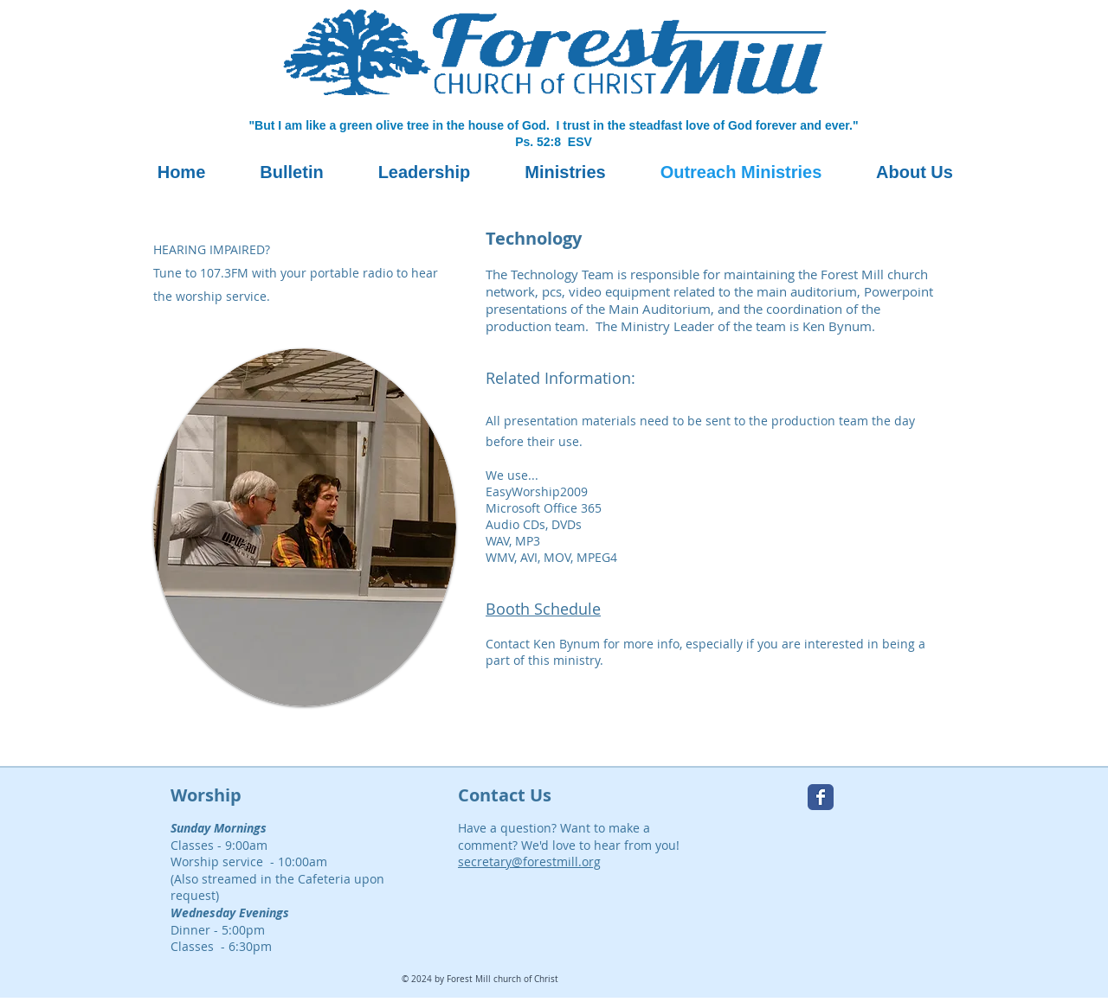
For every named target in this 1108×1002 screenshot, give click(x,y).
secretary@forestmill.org (529, 861)
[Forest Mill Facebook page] (821, 797)
